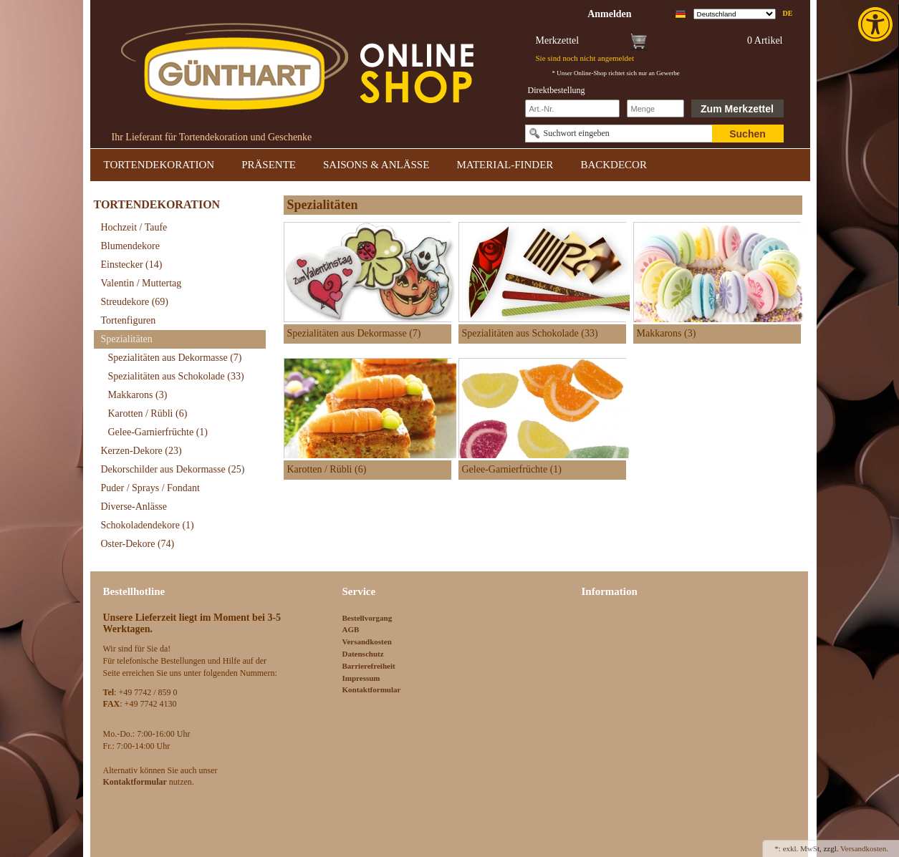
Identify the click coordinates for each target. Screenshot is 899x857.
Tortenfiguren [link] (128, 320)
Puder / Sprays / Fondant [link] (150, 488)
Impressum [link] (361, 678)
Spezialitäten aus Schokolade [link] (176, 376)
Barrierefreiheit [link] (368, 666)
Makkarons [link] (138, 394)
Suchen (747, 134)
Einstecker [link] (132, 264)
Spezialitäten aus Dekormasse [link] (175, 357)
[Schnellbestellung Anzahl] (655, 108)
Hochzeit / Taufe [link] (134, 227)
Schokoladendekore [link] (147, 525)
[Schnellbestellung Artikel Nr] (572, 108)
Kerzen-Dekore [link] (141, 450)
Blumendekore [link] (130, 246)
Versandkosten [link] (367, 641)
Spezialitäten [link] (127, 339)
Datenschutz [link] (363, 653)
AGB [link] (351, 629)
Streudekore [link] (134, 301)
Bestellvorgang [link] (367, 618)
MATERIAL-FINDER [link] (504, 164)
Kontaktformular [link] (371, 689)
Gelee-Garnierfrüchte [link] (158, 432)
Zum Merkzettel (737, 109)
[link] (877, 24)
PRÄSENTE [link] (268, 164)
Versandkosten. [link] (864, 848)
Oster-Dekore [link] (138, 543)
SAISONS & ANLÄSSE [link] (376, 164)
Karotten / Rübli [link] (148, 413)
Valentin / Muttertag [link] (141, 283)
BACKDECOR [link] (613, 164)
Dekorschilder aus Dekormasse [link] (173, 469)
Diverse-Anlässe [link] (134, 506)
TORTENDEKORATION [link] (159, 164)
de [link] (788, 13)
